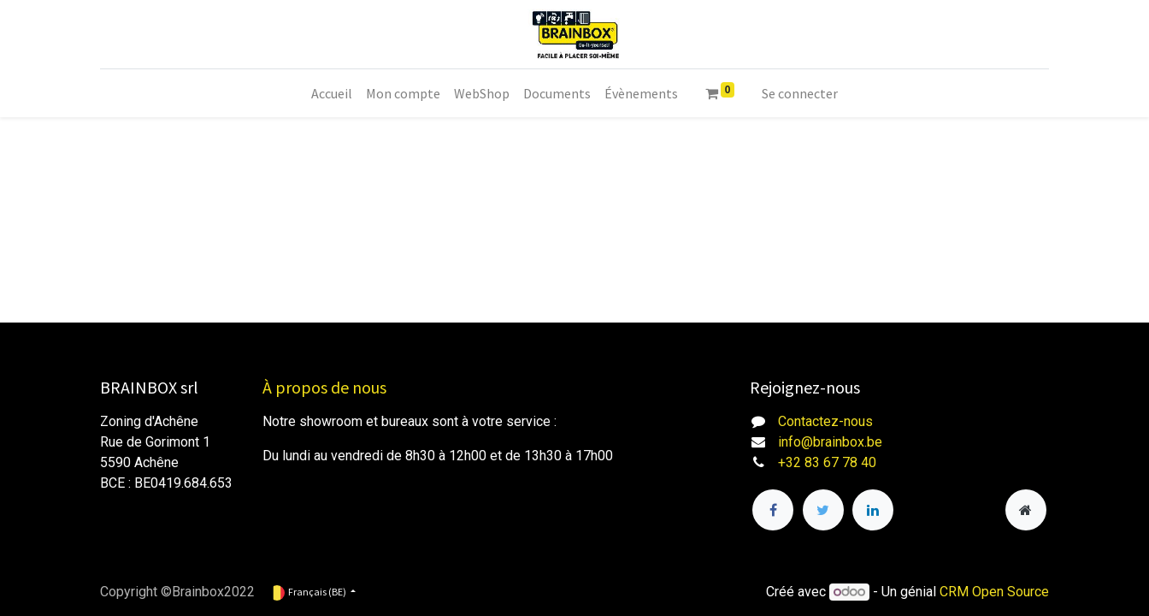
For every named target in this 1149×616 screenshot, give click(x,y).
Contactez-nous (825, 421)
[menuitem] (331, 93)
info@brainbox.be (830, 442)
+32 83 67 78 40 (827, 462)
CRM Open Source (994, 591)
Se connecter (800, 93)
